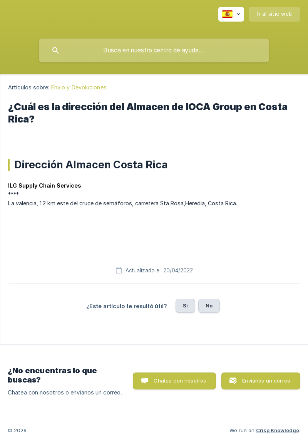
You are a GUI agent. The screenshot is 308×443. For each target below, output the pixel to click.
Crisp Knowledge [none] (277, 430)
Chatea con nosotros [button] (180, 381)
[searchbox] (154, 50)
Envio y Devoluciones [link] (79, 87)
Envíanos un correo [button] (266, 381)
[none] (231, 14)
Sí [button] (185, 305)
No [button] (209, 305)
